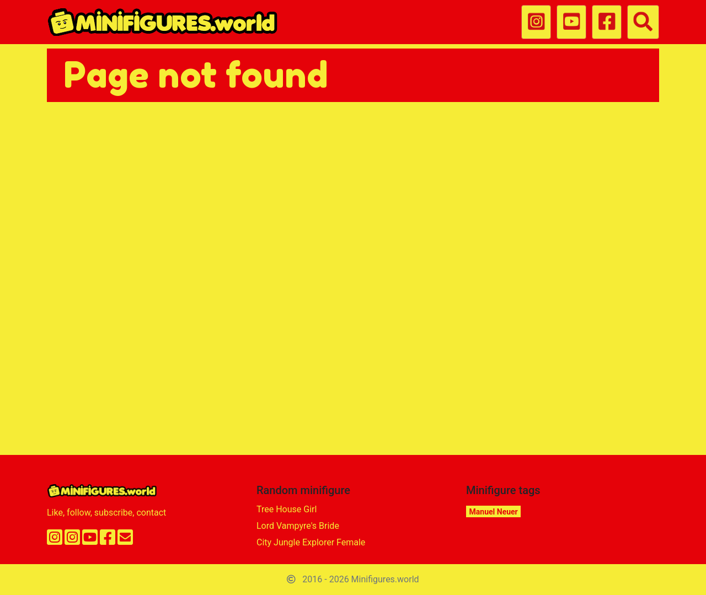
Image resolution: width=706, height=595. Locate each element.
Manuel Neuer (493, 511)
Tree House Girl (286, 509)
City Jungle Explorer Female (310, 542)
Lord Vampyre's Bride (297, 526)
